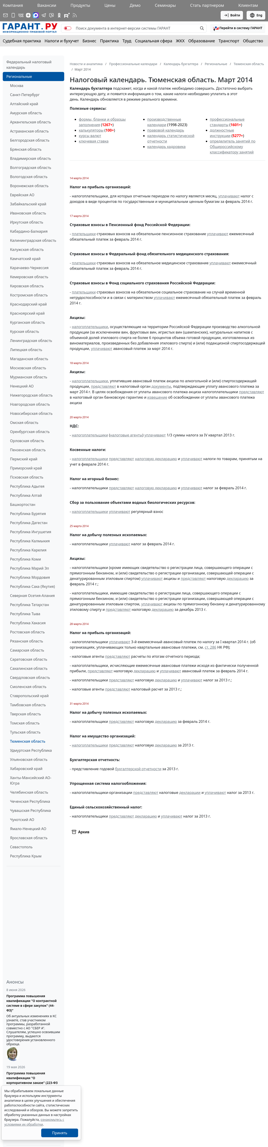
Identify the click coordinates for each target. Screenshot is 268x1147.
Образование (201, 40)
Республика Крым (25, 856)
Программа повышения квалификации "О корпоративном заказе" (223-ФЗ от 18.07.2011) (32, 1080)
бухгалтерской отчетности (138, 768)
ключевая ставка (93, 141)
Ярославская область (28, 837)
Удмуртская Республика (31, 750)
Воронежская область (29, 185)
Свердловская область (30, 677)
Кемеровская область (29, 276)
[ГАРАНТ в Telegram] (43, 15)
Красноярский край (27, 313)
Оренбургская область (30, 431)
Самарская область (27, 650)
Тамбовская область (28, 704)
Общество (253, 40)
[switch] (67, 28)
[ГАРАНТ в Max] (36, 15)
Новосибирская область (31, 413)
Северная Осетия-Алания (32, 595)
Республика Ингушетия (30, 531)
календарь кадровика (166, 146)
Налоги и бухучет (62, 40)
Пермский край (23, 458)
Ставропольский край (29, 695)
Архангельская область (30, 122)
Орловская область (27, 440)
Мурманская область (28, 377)
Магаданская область (29, 358)
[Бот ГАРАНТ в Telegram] (51, 15)
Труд (127, 40)
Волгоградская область (30, 167)
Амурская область (26, 112)
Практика (109, 40)
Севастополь (21, 846)
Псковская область (26, 477)
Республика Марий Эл (29, 568)
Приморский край (26, 468)
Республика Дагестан (28, 522)
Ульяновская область (28, 759)
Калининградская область (33, 240)
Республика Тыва (25, 613)
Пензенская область (28, 449)
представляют (103, 386)
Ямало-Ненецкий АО (28, 828)
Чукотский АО (22, 819)
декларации (190, 792)
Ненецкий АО (22, 386)
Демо (135, 5)
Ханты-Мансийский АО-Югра (30, 780)
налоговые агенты (126, 435)
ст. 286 (210, 647)
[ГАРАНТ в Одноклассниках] (59, 15)
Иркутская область (26, 222)
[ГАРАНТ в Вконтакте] (21, 15)
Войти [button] (232, 15)
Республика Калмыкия (30, 540)
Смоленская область (28, 686)
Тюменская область (27, 741)
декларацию (238, 578)
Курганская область (27, 322)
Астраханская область (29, 131)
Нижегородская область (31, 395)
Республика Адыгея (27, 486)
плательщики (84, 233)
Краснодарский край (28, 304)
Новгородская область (30, 404)
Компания (13, 5)
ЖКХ (180, 40)
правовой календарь (165, 130)
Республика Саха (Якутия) (32, 586)
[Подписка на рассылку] (5, 15)
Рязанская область (26, 641)
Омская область (24, 422)
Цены (110, 5)
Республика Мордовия (30, 577)
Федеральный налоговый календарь (28, 64)
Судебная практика (22, 40)
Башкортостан (22, 504)
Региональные (19, 76)
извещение (157, 397)
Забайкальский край (28, 203)
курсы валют (90, 135)
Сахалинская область (28, 668)
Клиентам (248, 5)
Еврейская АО (22, 194)
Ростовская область (27, 632)
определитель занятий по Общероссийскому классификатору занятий (232, 147)
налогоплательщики (90, 326)
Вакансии (46, 5)
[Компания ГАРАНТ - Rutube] (67, 15)
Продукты (80, 5)
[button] (237, 28)
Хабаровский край (26, 768)
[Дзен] (28, 15)
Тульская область (25, 732)
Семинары (165, 5)
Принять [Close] (59, 1132)
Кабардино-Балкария (29, 231)
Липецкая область (26, 349)
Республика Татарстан (29, 604)
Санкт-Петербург (25, 94)
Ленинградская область (31, 340)
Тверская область (25, 713)
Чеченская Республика (30, 801)
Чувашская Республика (30, 810)
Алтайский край (24, 103)
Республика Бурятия (28, 513)
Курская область (24, 331)
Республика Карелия (28, 550)
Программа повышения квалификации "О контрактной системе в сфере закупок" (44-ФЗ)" (31, 1003)
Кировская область (27, 285)
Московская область (28, 367)
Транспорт (229, 40)
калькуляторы (91, 130)
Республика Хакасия (28, 622)
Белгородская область (29, 140)
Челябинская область (29, 792)
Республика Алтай (26, 495)
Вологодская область (28, 176)
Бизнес (89, 40)
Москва (16, 85)
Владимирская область (30, 158)
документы (161, 386)
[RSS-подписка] (74, 15)
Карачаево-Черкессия (29, 267)
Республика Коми (25, 559)
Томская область (25, 723)
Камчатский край (25, 258)
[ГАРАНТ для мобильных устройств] (13, 15)
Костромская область (29, 295)
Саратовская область (28, 659)
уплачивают (229, 196)
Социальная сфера (153, 40)
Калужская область (27, 249)
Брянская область (25, 149)
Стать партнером (207, 5)
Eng (256, 15)
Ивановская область (28, 213)
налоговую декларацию (156, 458)
